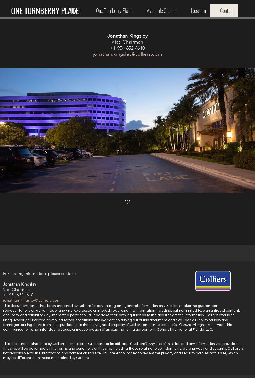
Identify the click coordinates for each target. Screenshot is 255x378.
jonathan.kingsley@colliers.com (127, 54)
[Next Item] (246, 130)
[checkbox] (127, 202)
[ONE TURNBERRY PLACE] (45, 10)
